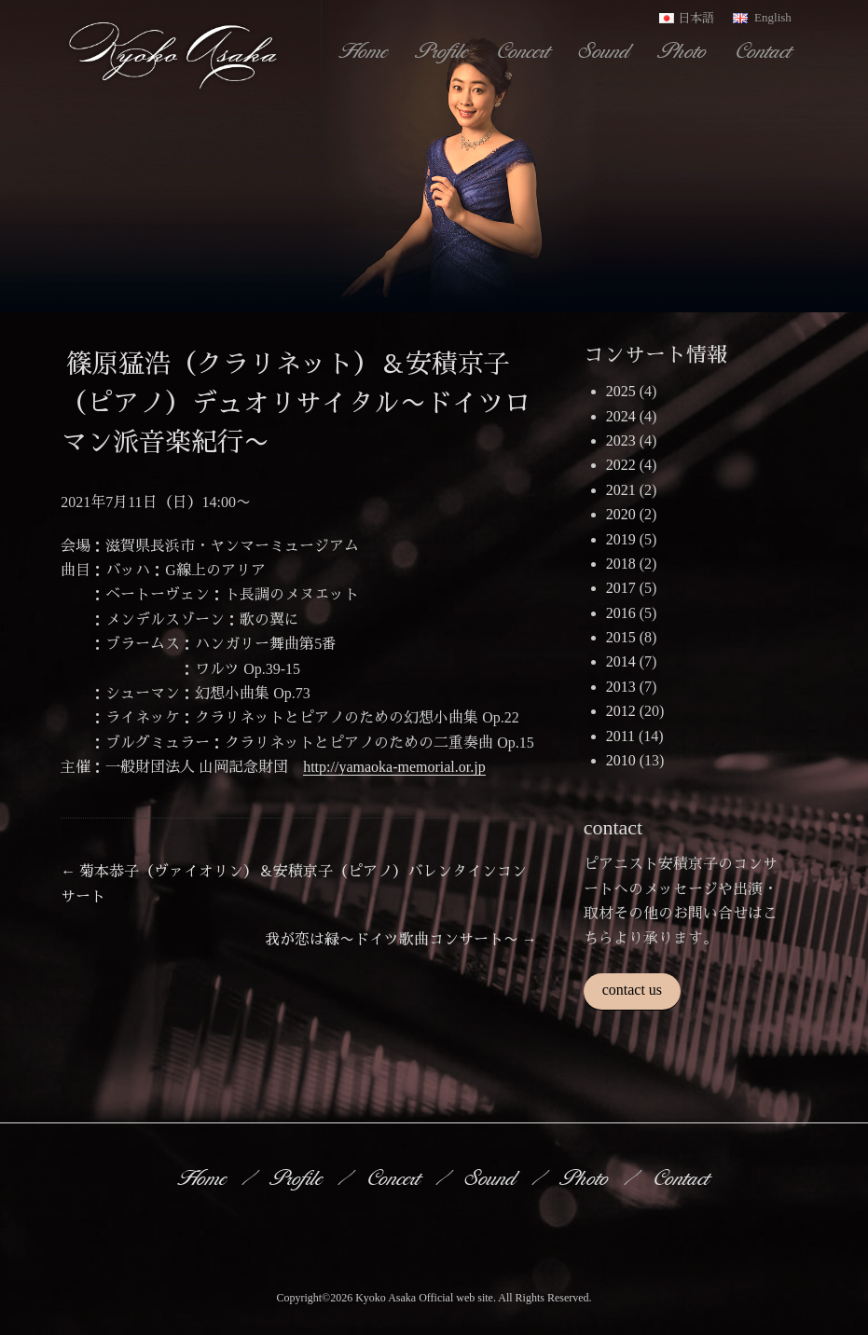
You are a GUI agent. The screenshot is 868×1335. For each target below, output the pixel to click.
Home (365, 50)
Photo (684, 50)
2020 (621, 514)
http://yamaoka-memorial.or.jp (394, 767)
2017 (621, 588)
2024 (621, 416)
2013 (621, 687)
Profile (444, 50)
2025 (621, 391)
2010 (621, 760)
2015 (621, 637)
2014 (621, 661)
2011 (620, 736)
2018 (621, 563)
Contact (765, 50)
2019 (621, 539)
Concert (525, 50)
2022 (621, 465)
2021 (621, 490)
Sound (606, 50)
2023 (621, 440)
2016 (621, 613)
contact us (632, 990)
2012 (621, 711)
